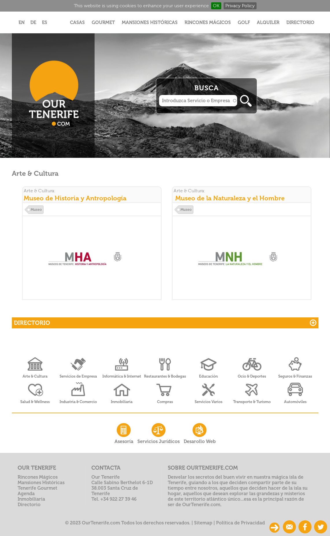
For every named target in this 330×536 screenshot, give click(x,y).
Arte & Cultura (35, 376)
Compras (165, 402)
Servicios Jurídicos (158, 432)
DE (33, 22)
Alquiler (268, 22)
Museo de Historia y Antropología (75, 198)
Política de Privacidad (240, 523)
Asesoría (124, 432)
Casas (77, 22)
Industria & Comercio (78, 402)
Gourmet (103, 22)
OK (216, 5)
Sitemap (203, 523)
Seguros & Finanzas (295, 376)
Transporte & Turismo (252, 402)
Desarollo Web (200, 432)
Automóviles (295, 402)
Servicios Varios (208, 402)
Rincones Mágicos (208, 22)
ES (44, 22)
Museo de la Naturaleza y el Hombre (230, 198)
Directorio (300, 22)
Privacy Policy (240, 5)
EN (22, 22)
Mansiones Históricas (150, 22)
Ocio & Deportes (252, 376)
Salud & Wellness (35, 402)
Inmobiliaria (121, 402)
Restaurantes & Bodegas (165, 376)
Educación (208, 376)
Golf (244, 22)
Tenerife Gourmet (37, 488)
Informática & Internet (121, 376)
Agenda (26, 493)
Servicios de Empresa (78, 376)
